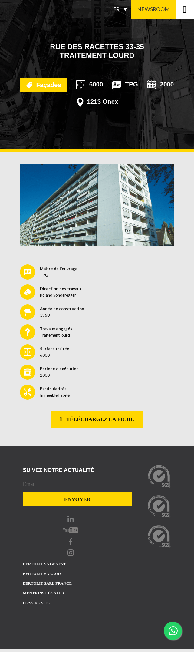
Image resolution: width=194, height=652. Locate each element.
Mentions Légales (43, 593)
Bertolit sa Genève (45, 564)
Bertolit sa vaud (42, 573)
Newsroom (153, 9)
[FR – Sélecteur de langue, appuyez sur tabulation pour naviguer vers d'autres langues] (121, 9)
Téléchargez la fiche (97, 419)
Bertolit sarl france (47, 583)
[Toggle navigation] (185, 9)
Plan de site (36, 602)
